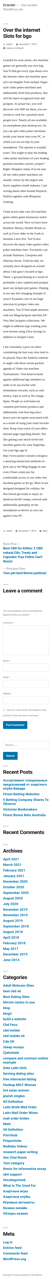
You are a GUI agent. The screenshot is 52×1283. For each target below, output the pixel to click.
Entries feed (12, 1248)
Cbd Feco (10, 1025)
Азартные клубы (17, 1197)
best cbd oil (12, 991)
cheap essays (13, 1047)
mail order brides (16, 1118)
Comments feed (15, 1253)
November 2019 (15, 915)
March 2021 (12, 865)
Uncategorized (14, 1180)
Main (45, 531)
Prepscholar (12, 1141)
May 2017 (10, 949)
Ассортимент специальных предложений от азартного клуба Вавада (25, 784)
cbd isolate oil (14, 1036)
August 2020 (13, 898)
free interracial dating (19, 1079)
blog (6, 1008)
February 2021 (14, 870)
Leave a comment (15, 48)
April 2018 (11, 937)
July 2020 (10, 904)
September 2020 (16, 893)
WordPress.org (14, 1259)
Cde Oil (8, 1041)
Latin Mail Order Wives (20, 1113)
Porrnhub (10, 1135)
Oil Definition (13, 1130)
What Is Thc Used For (19, 1186)
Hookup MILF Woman (19, 1085)
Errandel (9, 5)
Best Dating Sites (16, 997)
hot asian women (16, 1090)
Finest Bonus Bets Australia (24, 815)
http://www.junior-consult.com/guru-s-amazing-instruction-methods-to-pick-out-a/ (25, 461)
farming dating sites (18, 1074)
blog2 (7, 1014)
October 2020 (13, 887)
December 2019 (15, 910)
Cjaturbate (11, 1053)
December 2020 (15, 881)
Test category (13, 1163)
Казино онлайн (15, 1208)
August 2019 (13, 921)
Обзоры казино (15, 1213)
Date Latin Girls (15, 1068)
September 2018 (16, 926)
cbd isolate (11, 1030)
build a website (14, 1019)
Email (6, 677)
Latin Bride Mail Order (20, 1107)
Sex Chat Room (15, 1157)
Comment (8, 622)
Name (6, 661)
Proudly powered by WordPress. (27, 1275)
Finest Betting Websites (21, 794)
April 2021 (11, 859)
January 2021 (13, 876)
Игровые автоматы (19, 1202)
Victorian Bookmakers (20, 809)
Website (7, 693)
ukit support (12, 1174)
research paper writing (20, 1152)
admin (9, 44)
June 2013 (11, 960)
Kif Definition (13, 1102)
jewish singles (14, 1096)
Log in (7, 1242)
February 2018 (14, 943)
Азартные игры (15, 1191)
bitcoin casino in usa (19, 1002)
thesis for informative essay (24, 1169)
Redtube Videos (15, 1146)
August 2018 (13, 932)
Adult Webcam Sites (18, 985)
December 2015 (15, 954)
